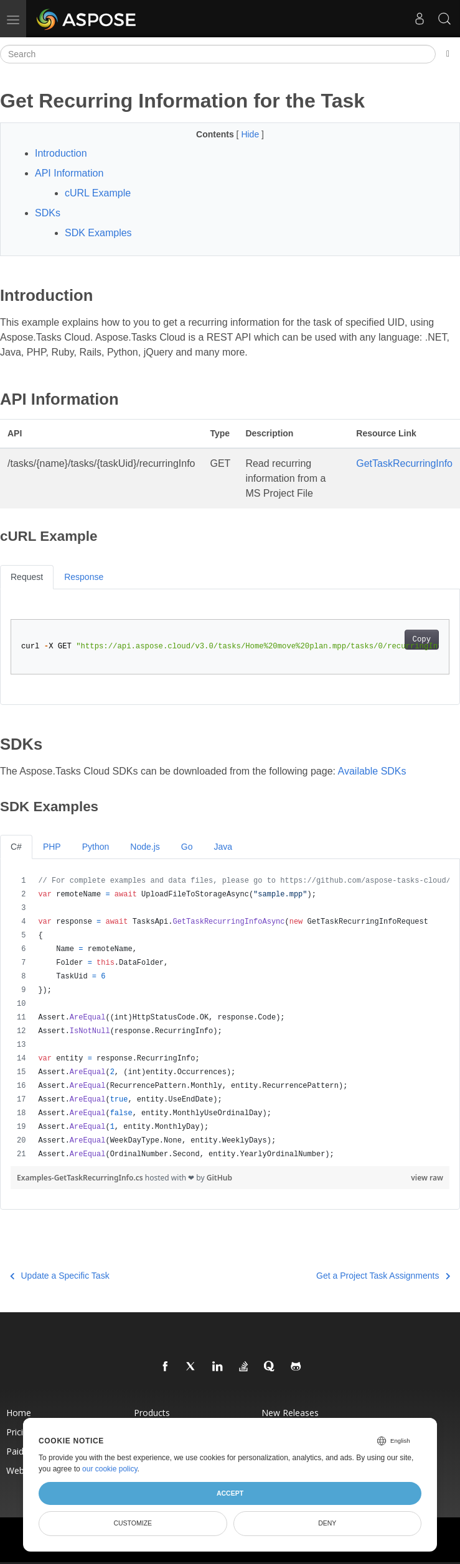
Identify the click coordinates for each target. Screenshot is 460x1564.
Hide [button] (251, 134)
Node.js (144, 847)
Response (83, 577)
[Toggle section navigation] (448, 54)
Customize (132, 1523)
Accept (230, 1493)
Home (18, 1413)
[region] (230, 1017)
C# (16, 847)
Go (187, 847)
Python (96, 847)
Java (223, 847)
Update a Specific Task (60, 1276)
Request (27, 577)
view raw (427, 1177)
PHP (52, 847)
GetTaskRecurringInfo (404, 463)
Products (152, 1413)
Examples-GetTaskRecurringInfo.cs (81, 1177)
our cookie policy (110, 1469)
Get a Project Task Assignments (383, 1276)
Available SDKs (372, 771)
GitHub (219, 1177)
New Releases (290, 1413)
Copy (422, 639)
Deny (327, 1523)
